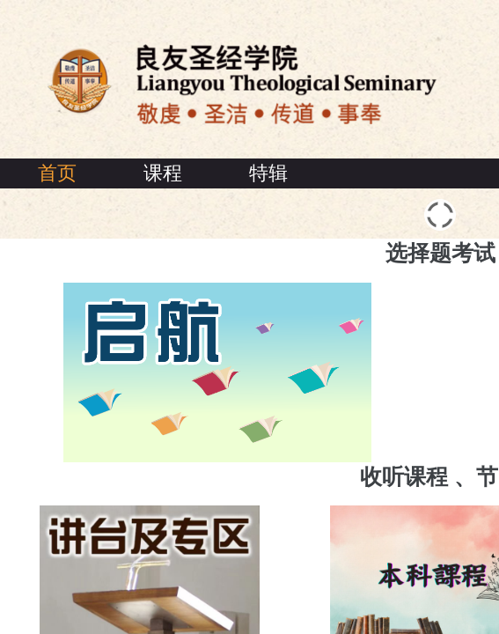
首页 (57, 173)
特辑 (268, 173)
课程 (162, 173)
